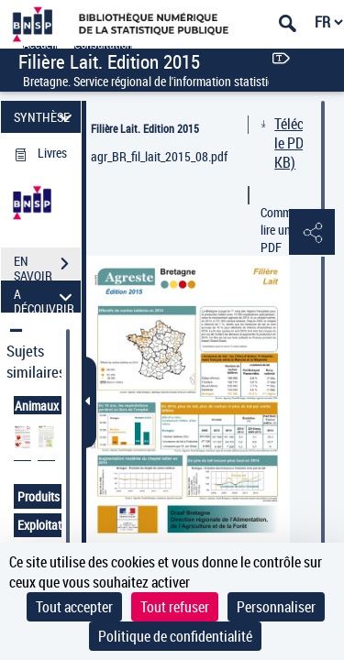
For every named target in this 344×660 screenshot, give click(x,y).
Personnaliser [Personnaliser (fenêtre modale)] (276, 607)
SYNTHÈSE (45, 117)
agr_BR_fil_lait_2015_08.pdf (159, 156)
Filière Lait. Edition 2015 (145, 128)
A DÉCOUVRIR (45, 296)
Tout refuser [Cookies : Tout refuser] (174, 607)
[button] (312, 233)
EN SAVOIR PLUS (47, 265)
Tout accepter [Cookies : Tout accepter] (74, 607)
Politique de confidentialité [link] (175, 636)
